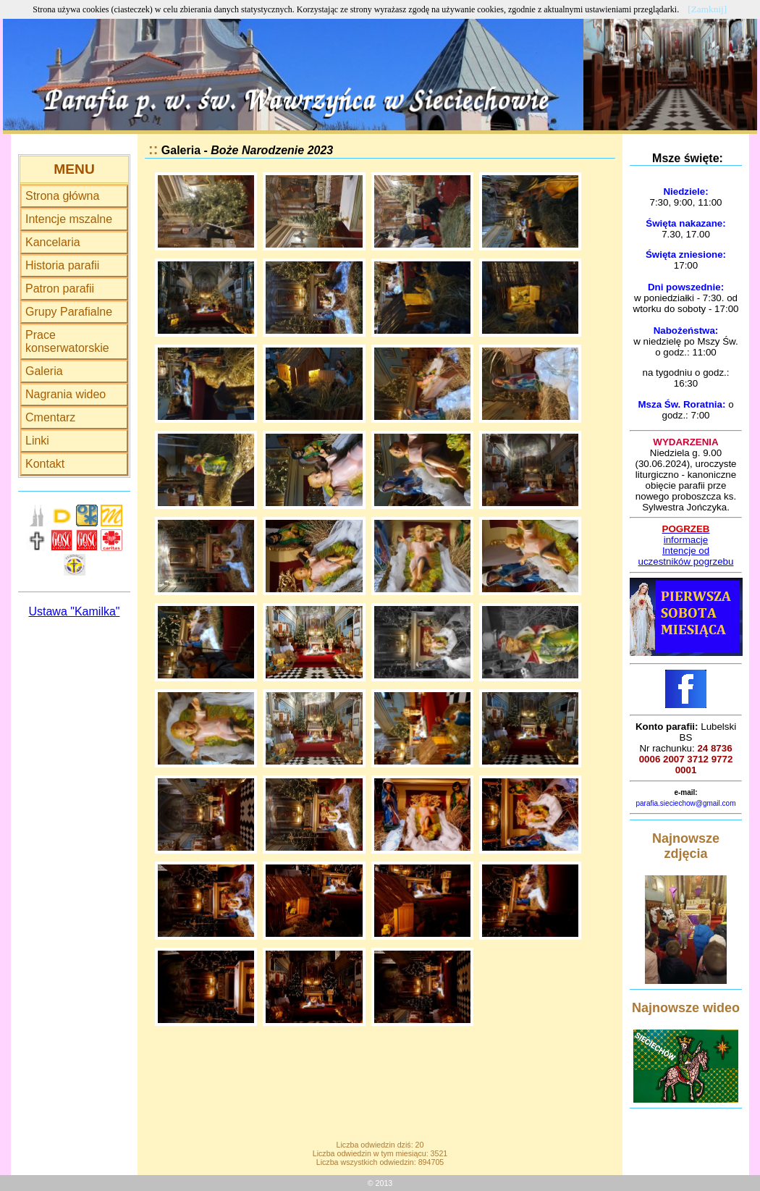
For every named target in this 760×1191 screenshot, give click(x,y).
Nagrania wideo (65, 394)
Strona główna (62, 196)
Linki (37, 440)
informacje (686, 539)
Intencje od (685, 550)
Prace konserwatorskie (67, 341)
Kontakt (44, 464)
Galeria (44, 371)
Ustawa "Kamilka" (73, 611)
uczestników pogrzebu (686, 561)
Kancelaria (52, 242)
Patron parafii (59, 288)
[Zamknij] (707, 9)
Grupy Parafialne (68, 312)
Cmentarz (50, 417)
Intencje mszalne (68, 219)
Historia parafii (62, 265)
